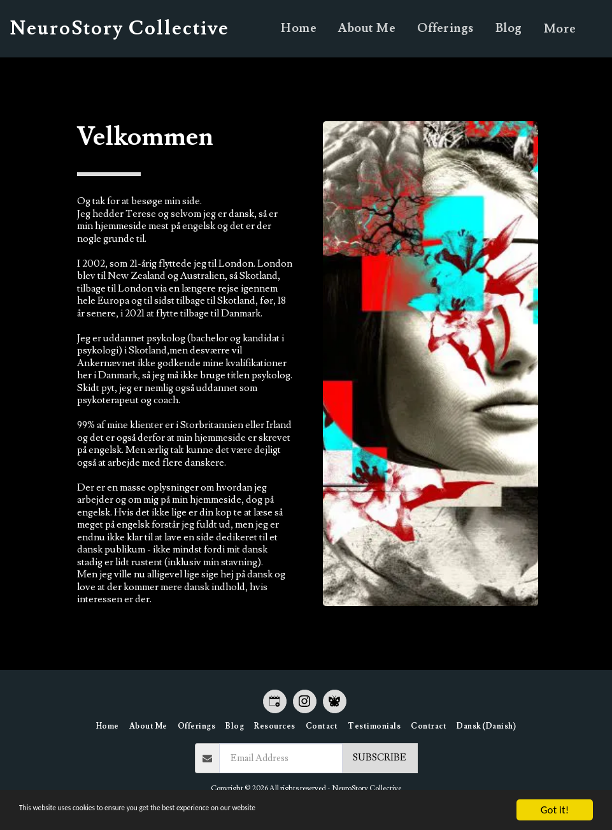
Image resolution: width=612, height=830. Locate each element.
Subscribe (379, 758)
